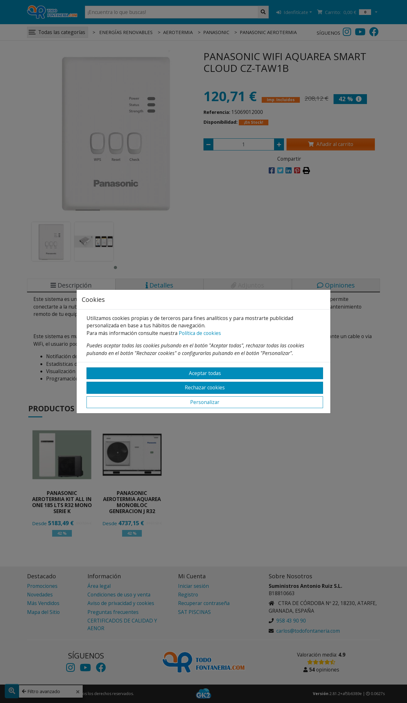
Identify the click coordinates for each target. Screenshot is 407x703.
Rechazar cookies (205, 387)
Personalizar (204, 402)
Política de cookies (200, 333)
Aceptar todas (205, 373)
